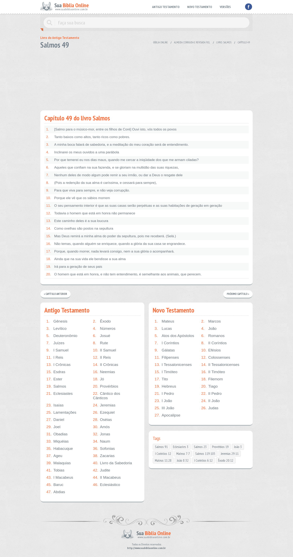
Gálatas (165, 350)
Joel (53, 427)
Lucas (163, 328)
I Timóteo (166, 372)
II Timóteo (213, 372)
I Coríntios (167, 343)
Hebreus (165, 386)
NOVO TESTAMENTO (199, 7)
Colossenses (215, 357)
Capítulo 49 (244, 42)
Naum (101, 441)
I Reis (54, 357)
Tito (161, 379)
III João (164, 408)
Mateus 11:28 (163, 460)
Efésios (211, 350)
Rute (100, 343)
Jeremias (104, 405)
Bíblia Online (160, 42)
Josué (101, 336)
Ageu (54, 456)
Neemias (104, 372)
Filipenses (167, 357)
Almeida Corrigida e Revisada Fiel (192, 42)
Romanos (213, 336)
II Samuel (104, 350)
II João (210, 401)
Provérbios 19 (220, 447)
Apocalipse (167, 415)
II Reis (102, 357)
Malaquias (58, 463)
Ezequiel (104, 412)
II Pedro (211, 393)
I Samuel (57, 350)
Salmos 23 (200, 447)
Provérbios (105, 386)
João (209, 328)
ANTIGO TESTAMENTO (165, 7)
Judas (210, 408)
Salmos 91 (161, 447)
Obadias (57, 434)
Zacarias (104, 456)
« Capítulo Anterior (55, 294)
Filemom (212, 379)
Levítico (56, 328)
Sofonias (104, 448)
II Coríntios (214, 343)
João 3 (238, 447)
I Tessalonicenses (173, 365)
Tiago (209, 386)
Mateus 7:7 (183, 453)
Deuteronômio (61, 336)
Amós (101, 427)
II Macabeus (107, 477)
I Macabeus (59, 477)
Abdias (55, 492)
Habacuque (59, 448)
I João (163, 401)
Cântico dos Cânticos (106, 395)
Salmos (56, 386)
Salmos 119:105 (205, 453)
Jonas (101, 434)
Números (104, 328)
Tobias (55, 470)
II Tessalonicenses (220, 365)
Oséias (102, 419)
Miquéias (57, 441)
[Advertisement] (146, 78)
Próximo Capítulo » (238, 294)
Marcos (211, 321)
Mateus (164, 321)
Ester (54, 379)
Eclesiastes (59, 393)
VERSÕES (225, 7)
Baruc (54, 485)
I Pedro (164, 393)
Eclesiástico (106, 485)
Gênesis (56, 321)
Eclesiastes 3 (180, 447)
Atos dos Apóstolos (174, 336)
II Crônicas (105, 365)
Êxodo (102, 321)
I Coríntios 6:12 (203, 460)
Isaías (55, 405)
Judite (101, 470)
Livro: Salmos (223, 42)
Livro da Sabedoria (112, 463)
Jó (98, 379)
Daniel (55, 419)
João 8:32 (183, 460)
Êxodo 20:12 (225, 460)
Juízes (55, 343)
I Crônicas (58, 365)
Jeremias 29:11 (230, 453)
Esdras (55, 372)
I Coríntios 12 (163, 453)
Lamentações (61, 412)
